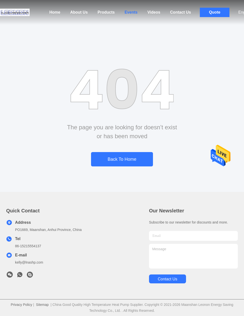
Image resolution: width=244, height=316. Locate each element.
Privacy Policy (21, 305)
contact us (167, 279)
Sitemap (42, 305)
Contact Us (180, 12)
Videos (153, 12)
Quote (214, 12)
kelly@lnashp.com (29, 262)
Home (54, 12)
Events (131, 12)
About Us (79, 12)
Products (106, 12)
